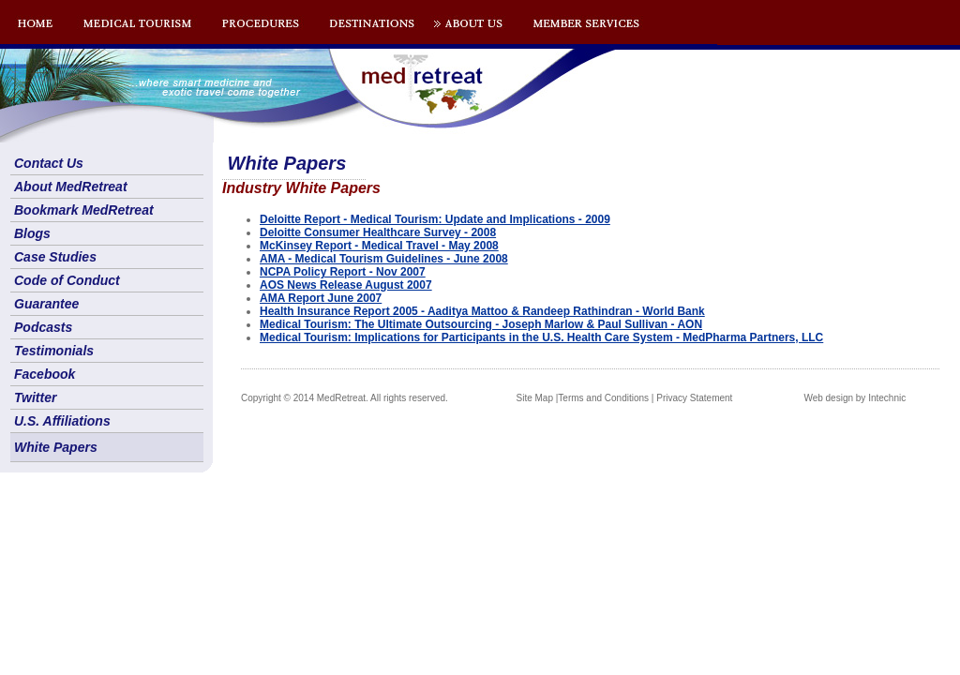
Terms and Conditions (603, 398)
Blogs (32, 233)
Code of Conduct (67, 280)
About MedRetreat (71, 186)
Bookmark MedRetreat (84, 210)
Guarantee (46, 303)
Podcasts (43, 327)
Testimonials (54, 350)
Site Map (535, 398)
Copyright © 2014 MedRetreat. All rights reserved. (344, 398)
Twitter (35, 397)
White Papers (56, 447)
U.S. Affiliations (62, 420)
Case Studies (55, 256)
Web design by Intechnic (854, 398)
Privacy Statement (694, 398)
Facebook (44, 374)
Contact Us (48, 163)
